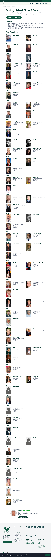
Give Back (42, 3)
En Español (32, 543)
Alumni (4, 3)
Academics (28, 543)
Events (39, 543)
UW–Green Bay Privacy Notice (21, 555)
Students (32, 542)
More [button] (46, 3)
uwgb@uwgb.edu (5, 539)
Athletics (32, 540)
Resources (31, 3)
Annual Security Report (41, 546)
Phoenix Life (33, 541)
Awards (13, 6)
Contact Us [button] (23, 517)
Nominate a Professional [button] (14, 17)
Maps (39, 540)
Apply (27, 541)
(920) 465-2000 (5, 538)
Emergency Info (40, 547)
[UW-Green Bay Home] (9, 1)
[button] (27, 536)
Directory (39, 541)
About (27, 542)
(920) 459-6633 (16, 536)
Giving (39, 544)
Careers (39, 542)
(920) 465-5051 (16, 541)
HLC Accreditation (41, 545)
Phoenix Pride (37, 3)
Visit (27, 540)
